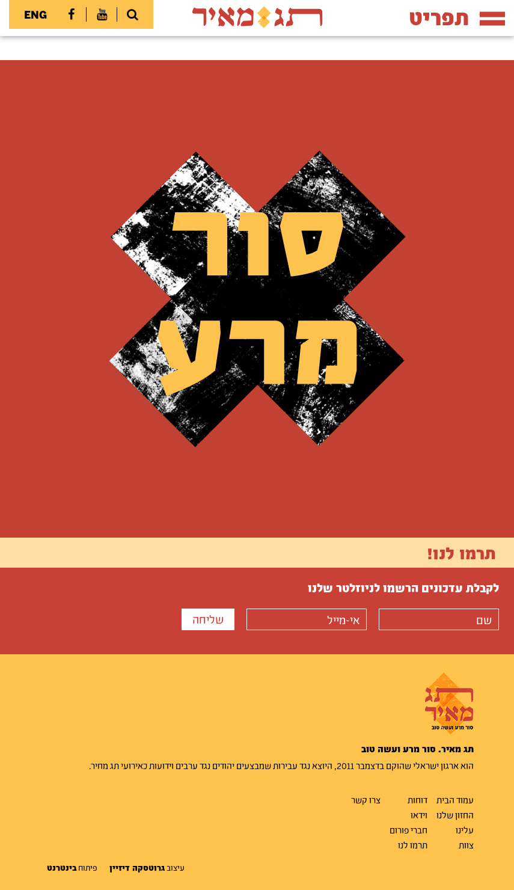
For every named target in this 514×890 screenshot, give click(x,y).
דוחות (417, 799)
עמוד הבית (455, 799)
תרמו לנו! (461, 552)
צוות (466, 844)
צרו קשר (366, 799)
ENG (35, 14)
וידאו (419, 814)
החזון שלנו (455, 814)
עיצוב (147, 868)
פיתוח (72, 868)
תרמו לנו (412, 844)
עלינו (465, 829)
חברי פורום (408, 829)
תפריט (457, 17)
